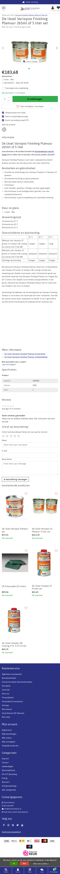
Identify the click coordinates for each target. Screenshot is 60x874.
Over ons (5, 694)
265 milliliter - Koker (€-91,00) (16, 83)
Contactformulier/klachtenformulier (17, 682)
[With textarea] (30, 468)
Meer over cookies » (41, 863)
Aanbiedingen (7, 766)
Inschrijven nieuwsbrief (11, 832)
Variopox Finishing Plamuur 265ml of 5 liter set (31, 15)
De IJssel (9, 27)
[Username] (30, 444)
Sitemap (5, 705)
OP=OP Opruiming (9, 774)
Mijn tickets (7, 738)
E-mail (4, 451)
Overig (4, 778)
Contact (5, 763)
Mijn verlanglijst (8, 742)
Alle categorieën (9, 790)
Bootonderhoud (8, 770)
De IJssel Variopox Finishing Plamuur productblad (24, 354)
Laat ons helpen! (9, 365)
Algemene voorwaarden (12, 674)
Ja (14, 863)
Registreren (7, 730)
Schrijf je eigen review (23, 27)
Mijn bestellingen (9, 734)
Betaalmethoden (9, 678)
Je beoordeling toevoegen (15, 479)
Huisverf (5, 759)
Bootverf (6, 782)
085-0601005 (8, 806)
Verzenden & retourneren (12, 701)
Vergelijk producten (10, 746)
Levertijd (5, 690)
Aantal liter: (7, 76)
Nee (24, 863)
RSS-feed (6, 717)
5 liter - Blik (9, 80)
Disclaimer (6, 686)
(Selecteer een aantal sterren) (24, 432)
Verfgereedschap (9, 786)
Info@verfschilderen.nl (11, 809)
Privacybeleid (7, 698)
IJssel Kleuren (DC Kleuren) (13, 713)
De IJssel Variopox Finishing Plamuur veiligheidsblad (25, 357)
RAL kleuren (7, 709)
